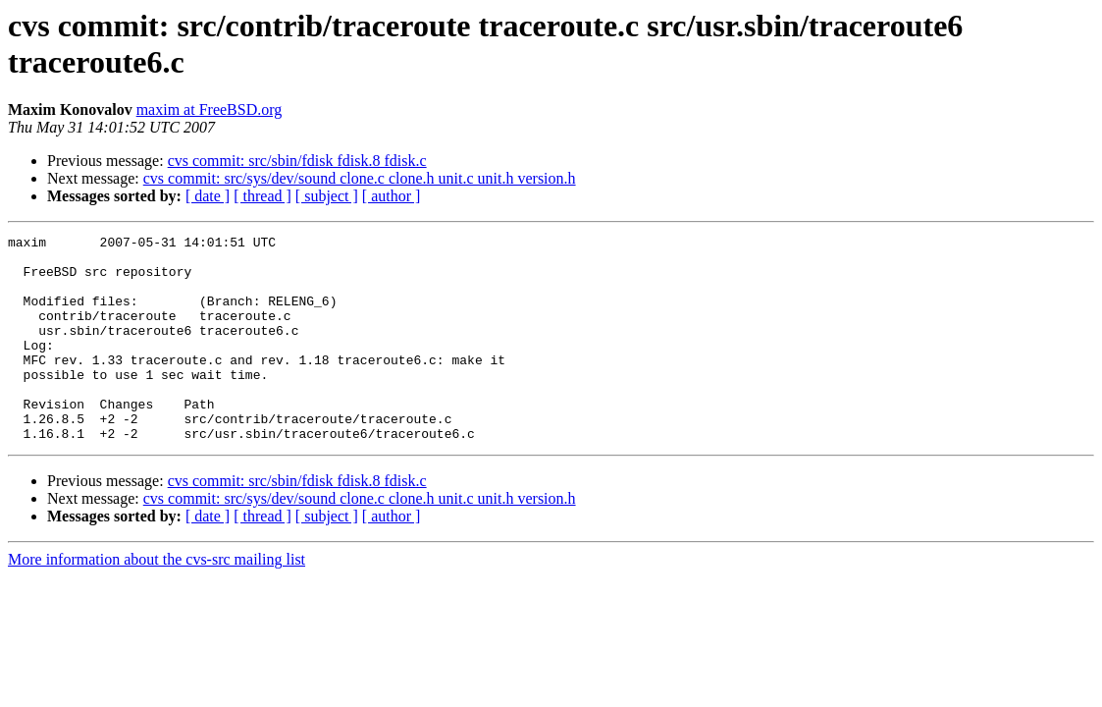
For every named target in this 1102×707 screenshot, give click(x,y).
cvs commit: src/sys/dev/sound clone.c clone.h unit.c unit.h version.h (359, 178)
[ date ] (207, 196)
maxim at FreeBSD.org (209, 109)
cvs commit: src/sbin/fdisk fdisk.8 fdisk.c (297, 160)
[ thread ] (262, 196)
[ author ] (391, 196)
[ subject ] (326, 196)
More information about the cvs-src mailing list (156, 600)
